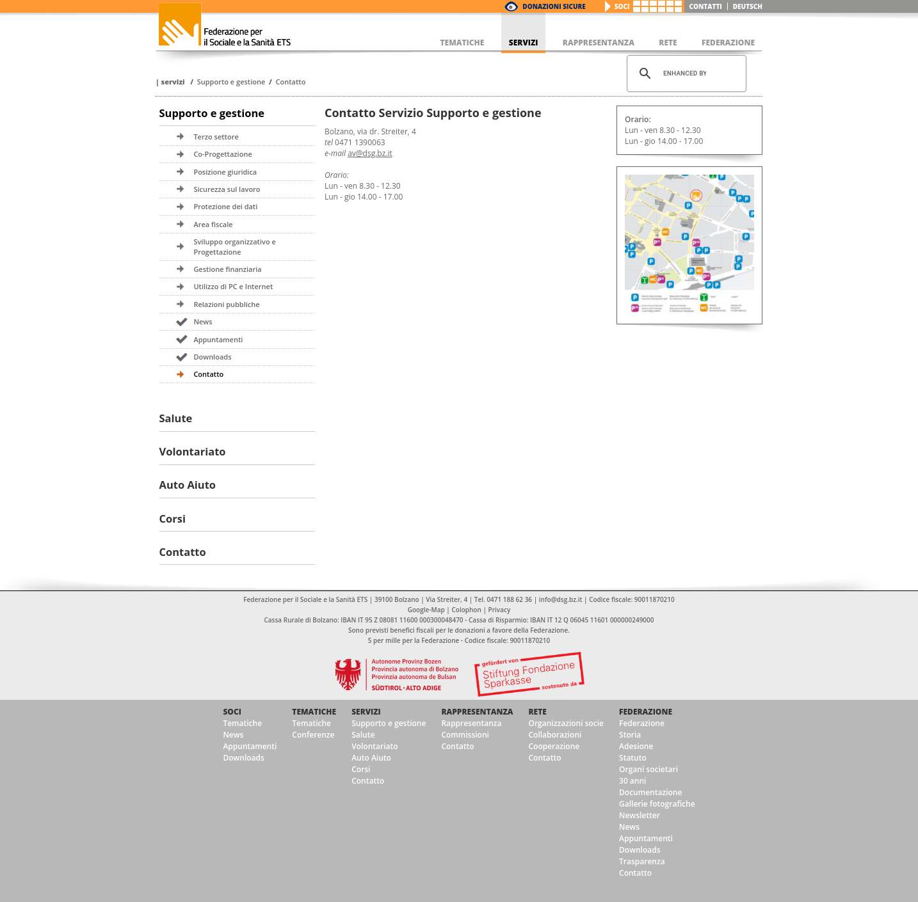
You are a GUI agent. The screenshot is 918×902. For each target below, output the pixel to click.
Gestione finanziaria (227, 269)
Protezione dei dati (225, 206)
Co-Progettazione (222, 154)
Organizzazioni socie (566, 723)
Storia (630, 734)
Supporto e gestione (231, 81)
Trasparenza (642, 861)
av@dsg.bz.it (370, 153)
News (202, 321)
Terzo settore (215, 136)
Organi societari (648, 769)
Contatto (291, 81)
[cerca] (684, 73)
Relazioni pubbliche (226, 304)
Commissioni (465, 734)
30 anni (632, 780)
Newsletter (639, 815)
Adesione (636, 746)
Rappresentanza (477, 711)
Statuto (633, 757)
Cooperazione (553, 746)
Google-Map (426, 609)
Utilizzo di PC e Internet (233, 286)
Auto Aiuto (187, 484)
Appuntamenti (218, 339)
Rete (537, 711)
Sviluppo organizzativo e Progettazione (234, 246)
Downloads (212, 356)
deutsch (747, 6)
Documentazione (650, 792)
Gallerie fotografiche (657, 803)
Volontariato (192, 451)
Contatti (705, 6)
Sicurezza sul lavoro (226, 189)
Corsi (172, 518)
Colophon (466, 609)
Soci (622, 6)
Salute (176, 418)
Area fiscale (212, 224)
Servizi (172, 81)
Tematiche (242, 723)
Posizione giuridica (225, 172)
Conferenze (313, 734)
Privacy (499, 609)
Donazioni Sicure (553, 6)
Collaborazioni (554, 734)
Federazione (645, 711)
